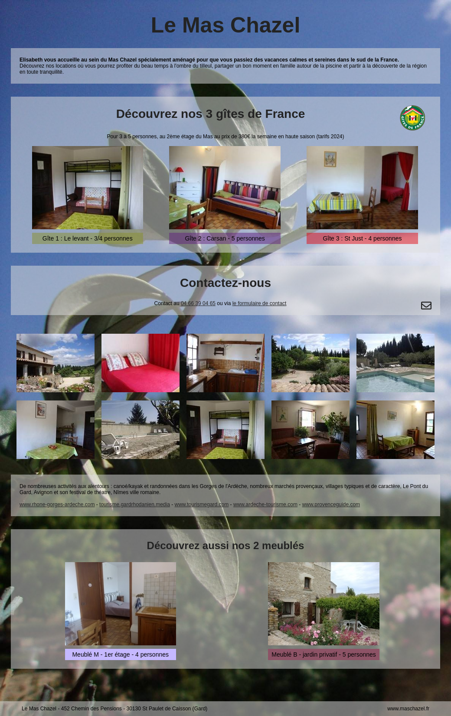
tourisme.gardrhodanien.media (134, 504)
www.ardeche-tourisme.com (265, 504)
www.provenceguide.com (331, 504)
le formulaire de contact (259, 303)
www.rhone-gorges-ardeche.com (57, 504)
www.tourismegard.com (202, 504)
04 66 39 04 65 (198, 303)
